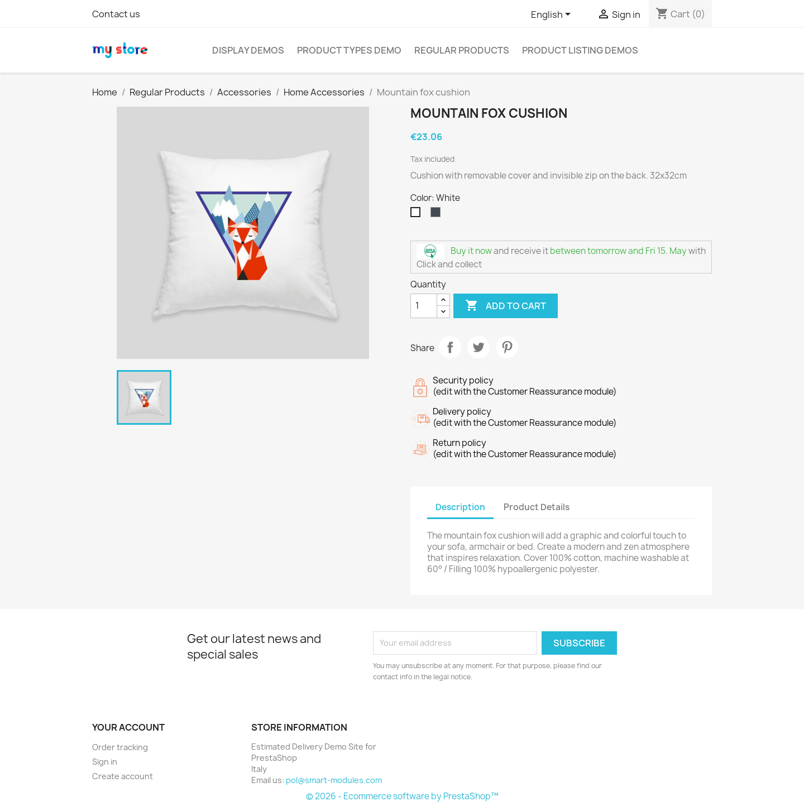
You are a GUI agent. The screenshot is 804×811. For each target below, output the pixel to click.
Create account (122, 776)
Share (450, 347)
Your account (128, 727)
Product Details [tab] (537, 507)
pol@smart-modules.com (334, 780)
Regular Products (461, 50)
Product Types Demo (349, 50)
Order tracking (120, 747)
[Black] (437, 215)
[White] (417, 215)
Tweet (478, 347)
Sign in (104, 761)
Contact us (116, 14)
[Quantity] (423, 306)
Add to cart (505, 306)
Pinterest (507, 347)
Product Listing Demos (580, 50)
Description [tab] (460, 507)
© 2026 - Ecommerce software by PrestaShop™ (402, 796)
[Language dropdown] (553, 15)
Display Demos (248, 50)
